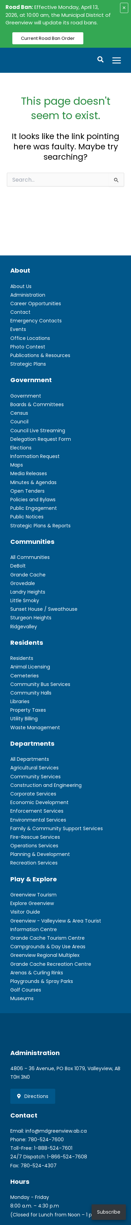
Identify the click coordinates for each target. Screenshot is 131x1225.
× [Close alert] (124, 7)
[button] (100, 60)
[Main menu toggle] (117, 60)
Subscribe (108, 1212)
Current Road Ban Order (48, 38)
